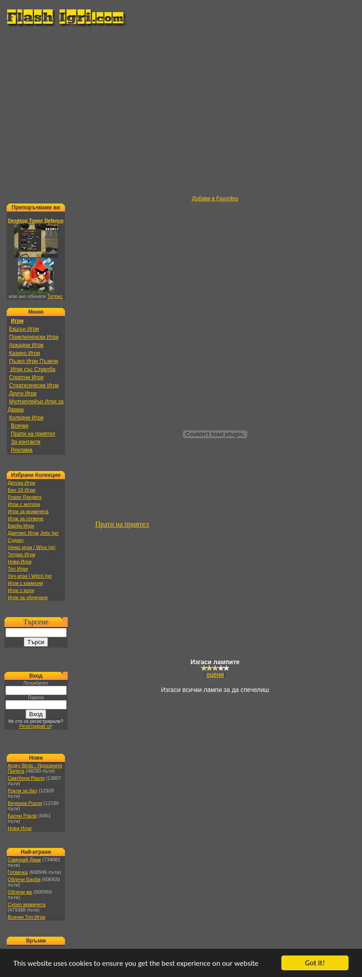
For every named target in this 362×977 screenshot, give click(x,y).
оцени (215, 674)
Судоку (16, 540)
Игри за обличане (28, 597)
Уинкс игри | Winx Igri (31, 547)
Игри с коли (21, 590)
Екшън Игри (24, 329)
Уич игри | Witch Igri (30, 576)
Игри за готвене (25, 518)
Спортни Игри (26, 377)
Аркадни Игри (26, 345)
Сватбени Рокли (26, 778)
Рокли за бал (22, 790)
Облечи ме (20, 892)
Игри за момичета (28, 511)
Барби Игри (21, 525)
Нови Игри (19, 561)
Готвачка (18, 872)
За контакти (25, 442)
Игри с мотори (24, 504)
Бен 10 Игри (21, 490)
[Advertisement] (84, 111)
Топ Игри (18, 568)
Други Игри (22, 393)
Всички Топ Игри (26, 917)
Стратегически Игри (34, 385)
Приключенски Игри (33, 337)
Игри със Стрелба (32, 369)
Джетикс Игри (23, 533)
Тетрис (55, 296)
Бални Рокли (22, 815)
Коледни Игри (26, 418)
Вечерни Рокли (25, 803)
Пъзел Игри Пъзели (33, 361)
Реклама (21, 450)
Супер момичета (27, 904)
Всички (19, 426)
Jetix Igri (49, 533)
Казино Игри (24, 353)
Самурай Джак (24, 859)
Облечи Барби (24, 879)
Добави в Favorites (215, 198)
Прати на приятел (33, 434)
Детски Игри (21, 482)
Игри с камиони (25, 583)
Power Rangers (25, 497)
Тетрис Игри (21, 554)
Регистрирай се (35, 726)
